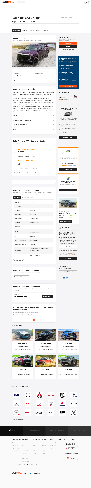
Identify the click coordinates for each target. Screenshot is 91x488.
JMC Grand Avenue (45, 343)
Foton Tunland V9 (22, 343)
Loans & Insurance (62, 2)
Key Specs (17, 197)
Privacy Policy (22, 464)
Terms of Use (15, 464)
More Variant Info (19, 173)
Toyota (34, 442)
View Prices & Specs (65, 221)
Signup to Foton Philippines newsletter (69, 250)
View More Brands (18, 419)
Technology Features (20, 124)
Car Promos (30, 2)
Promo (34, 156)
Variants (38, 30)
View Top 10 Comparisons (21, 276)
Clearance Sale (25, 450)
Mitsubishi (35, 445)
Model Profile (16, 30)
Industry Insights (15, 450)
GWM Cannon (68, 343)
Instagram (44, 445)
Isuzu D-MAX (45, 369)
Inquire (68, 46)
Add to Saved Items (68, 271)
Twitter (43, 450)
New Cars (21, 2)
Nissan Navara (69, 369)
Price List (31, 30)
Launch (15, 115)
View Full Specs (18, 260)
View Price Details (32, 173)
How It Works (15, 445)
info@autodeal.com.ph (36, 464)
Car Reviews (25, 448)
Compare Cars (25, 455)
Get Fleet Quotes (68, 86)
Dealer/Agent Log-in (54, 442)
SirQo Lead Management (55, 448)
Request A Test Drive (68, 49)
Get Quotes (68, 43)
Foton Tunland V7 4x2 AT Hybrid (27, 149)
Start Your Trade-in (68, 137)
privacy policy (71, 254)
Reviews (24, 30)
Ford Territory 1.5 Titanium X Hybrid (64, 212)
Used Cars (39, 2)
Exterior (15, 129)
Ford (34, 450)
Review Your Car (47, 296)
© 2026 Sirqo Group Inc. (73, 473)
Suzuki (34, 453)
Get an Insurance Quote (68, 190)
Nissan (34, 448)
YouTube (44, 448)
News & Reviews (50, 2)
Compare (45, 30)
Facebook (44, 442)
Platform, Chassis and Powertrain (23, 120)
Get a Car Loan (68, 169)
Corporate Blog (15, 448)
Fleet (23, 445)
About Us (14, 442)
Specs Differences (27, 197)
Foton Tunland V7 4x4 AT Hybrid (27, 161)
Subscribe (68, 258)
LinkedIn (43, 453)
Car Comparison (74, 2)
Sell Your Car (25, 458)
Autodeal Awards (53, 445)
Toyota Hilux (22, 369)
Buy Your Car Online (26, 461)
